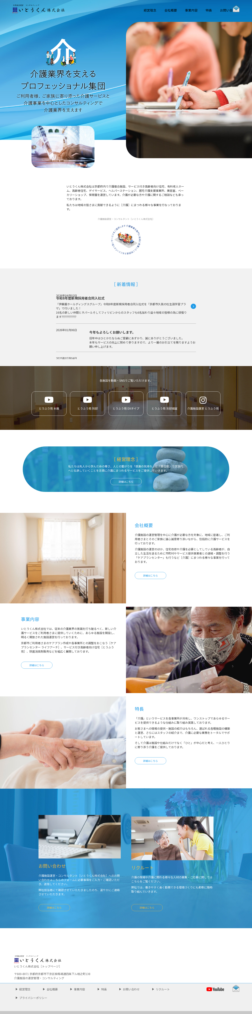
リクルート (163, 978)
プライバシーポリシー (33, 987)
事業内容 (176, 10)
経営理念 (127, 10)
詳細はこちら (150, 591)
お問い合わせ (221, 10)
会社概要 (152, 10)
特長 (197, 10)
